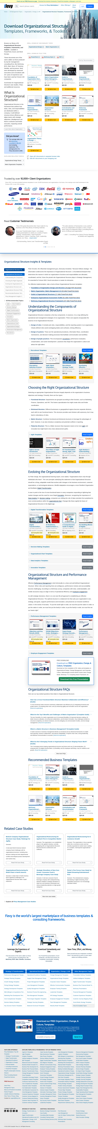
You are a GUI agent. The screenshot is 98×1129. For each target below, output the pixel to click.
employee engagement (80, 591)
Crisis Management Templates (30, 1092)
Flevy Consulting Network (10, 1075)
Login (82, 6)
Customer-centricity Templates (30, 1102)
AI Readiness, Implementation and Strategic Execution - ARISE (53, 527)
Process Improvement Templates (66, 1088)
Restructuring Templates (82, 1054)
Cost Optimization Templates (29, 1088)
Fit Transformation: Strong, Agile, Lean (69, 450)
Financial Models (9, 1064)
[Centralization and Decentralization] (69, 100)
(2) (52, 47)
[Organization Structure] (52, 100)
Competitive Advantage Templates (30, 1077)
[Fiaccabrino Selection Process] (36, 359)
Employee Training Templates (58, 988)
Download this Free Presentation (74, 679)
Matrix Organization (12, 320)
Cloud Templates (26, 1075)
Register (90, 6)
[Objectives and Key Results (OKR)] (36, 624)
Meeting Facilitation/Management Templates (66, 1069)
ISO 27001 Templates (45, 1085)
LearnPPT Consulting (52, 83)
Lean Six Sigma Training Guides (66, 1115)
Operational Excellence (37, 971)
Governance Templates (46, 1075)
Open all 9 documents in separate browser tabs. (45, 156)
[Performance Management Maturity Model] (86, 624)
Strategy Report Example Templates (85, 1085)
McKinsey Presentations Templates (66, 1067)
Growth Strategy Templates (11, 982)
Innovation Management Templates (48, 1094)
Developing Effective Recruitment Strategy (83, 368)
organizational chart (55, 501)
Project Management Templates (36, 982)
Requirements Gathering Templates (66, 1102)
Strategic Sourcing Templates (35, 1002)
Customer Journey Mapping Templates (83, 999)
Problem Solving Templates (65, 1085)
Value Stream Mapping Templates (84, 1102)
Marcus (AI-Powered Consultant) (12, 1089)
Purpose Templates (63, 1096)
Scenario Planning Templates (83, 1067)
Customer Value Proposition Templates (30, 1100)
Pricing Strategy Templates (11, 985)
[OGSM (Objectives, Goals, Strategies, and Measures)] (53, 624)
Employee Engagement (13, 313)
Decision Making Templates (11, 1002)
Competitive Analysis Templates (30, 1079)
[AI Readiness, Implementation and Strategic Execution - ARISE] (53, 518)
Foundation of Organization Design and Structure (34, 79)
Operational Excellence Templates (36, 975)
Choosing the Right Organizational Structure (15, 280)
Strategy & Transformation (15, 971)
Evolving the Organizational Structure (15, 284)
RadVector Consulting (35, 144)
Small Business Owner (82, 1113)
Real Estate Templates (64, 1100)
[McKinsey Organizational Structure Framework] (34, 100)
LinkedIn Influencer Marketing (11, 1094)
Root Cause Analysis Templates (84, 1058)
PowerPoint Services (9, 1077)
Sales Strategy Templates (82, 1064)
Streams (6, 1073)
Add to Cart (35, 89)
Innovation (10, 316)
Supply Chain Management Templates (37, 978)
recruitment (66, 339)
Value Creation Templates (82, 1100)
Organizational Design (13, 326)
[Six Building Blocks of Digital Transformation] (86, 518)
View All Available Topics (80, 1005)
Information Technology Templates (48, 1092)
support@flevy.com (15, 1098)
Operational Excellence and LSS (30, 1117)
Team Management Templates (58, 1002)
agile (83, 426)
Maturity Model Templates (57, 1005)
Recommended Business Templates (15, 293)
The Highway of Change (71, 530)
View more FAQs (61, 753)
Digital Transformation (13, 310)
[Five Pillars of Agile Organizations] (53, 443)
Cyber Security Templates (46, 1052)
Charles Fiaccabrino (36, 371)
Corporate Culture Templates (58, 982)
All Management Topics (16, 11)
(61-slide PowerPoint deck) (55, 297)
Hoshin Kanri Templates (46, 1081)
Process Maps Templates (64, 1090)
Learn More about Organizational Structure (15, 129)
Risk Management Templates (35, 995)
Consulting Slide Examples (47, 1115)
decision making (45, 498)
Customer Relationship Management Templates (30, 1098)
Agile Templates (26, 1054)
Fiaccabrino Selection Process (35, 366)
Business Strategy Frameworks (48, 1111)
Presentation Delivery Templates (82, 975)
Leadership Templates (56, 992)
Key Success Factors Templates (13, 1005)
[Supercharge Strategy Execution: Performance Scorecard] (69, 624)
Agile (8, 304)
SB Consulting (33, 113)
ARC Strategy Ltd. (34, 83)
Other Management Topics (83, 971)
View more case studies (49, 896)
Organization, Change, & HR (32, 11)
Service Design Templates (82, 1069)
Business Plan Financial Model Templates (83, 985)
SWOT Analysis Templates (82, 1062)
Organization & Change (11, 1062)
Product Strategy (80, 1111)
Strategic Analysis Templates (83, 1075)
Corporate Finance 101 (70, 83)
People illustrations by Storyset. (87, 964)
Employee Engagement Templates (59, 999)
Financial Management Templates (82, 992)
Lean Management (63, 1113)
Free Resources (62, 1111)
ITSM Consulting (35, 455)
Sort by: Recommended (85, 60)
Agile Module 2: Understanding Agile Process (84, 451)
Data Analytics (16, 304)
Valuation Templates (81, 1096)
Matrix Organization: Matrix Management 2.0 (52, 79)
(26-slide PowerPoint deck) (55, 291)
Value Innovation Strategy (82, 1117)
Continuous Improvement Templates (30, 1081)
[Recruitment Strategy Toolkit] (69, 359)
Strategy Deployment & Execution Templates (85, 1081)
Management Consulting (28, 1121)
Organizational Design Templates (59, 978)
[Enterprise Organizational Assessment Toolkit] (86, 70)
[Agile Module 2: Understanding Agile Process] (86, 443)
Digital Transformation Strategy (34, 526)
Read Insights (87, 350)
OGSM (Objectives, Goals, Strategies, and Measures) (52, 633)
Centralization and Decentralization (68, 108)
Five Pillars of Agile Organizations (52, 450)
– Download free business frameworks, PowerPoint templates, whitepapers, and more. (49, 1)
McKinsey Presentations (80, 988)
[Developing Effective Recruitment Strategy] (86, 359)
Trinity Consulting (69, 637)
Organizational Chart (12, 323)
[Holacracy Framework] (86, 100)
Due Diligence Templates (46, 1062)
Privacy (13, 1096)
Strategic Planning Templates (12, 978)
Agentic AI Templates (27, 1052)
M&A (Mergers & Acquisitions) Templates (14, 992)
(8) (34, 57)
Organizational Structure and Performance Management (15, 287)
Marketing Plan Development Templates (14, 995)
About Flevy (74, 6)
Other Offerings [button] (65, 5)
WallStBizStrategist (86, 83)
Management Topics (9, 1087)
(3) (36, 47)
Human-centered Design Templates (48, 1083)
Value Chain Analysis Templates (84, 1098)
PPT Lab (66, 113)
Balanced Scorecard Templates (36, 1005)
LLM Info (60, 1117)
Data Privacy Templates (46, 1056)
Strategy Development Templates (13, 988)
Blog (17, 1096)
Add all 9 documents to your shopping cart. (43, 158)
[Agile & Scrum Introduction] (36, 443)
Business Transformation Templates (30, 1071)
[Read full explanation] (36, 708)
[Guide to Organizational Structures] (69, 70)
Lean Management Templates (35, 985)
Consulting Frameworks (11, 1066)
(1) (60, 57)
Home (5, 11)
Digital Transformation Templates (82, 982)
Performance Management (14, 329)
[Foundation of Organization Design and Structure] (34, 70)
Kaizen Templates (44, 1098)
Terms (9, 1096)
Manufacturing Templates (64, 1058)
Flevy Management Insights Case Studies (15, 296)
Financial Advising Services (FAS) (48, 1119)
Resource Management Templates (85, 1052)
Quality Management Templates (36, 988)
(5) (48, 57)
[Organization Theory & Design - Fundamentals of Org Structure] (34, 131)
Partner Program (8, 1092)
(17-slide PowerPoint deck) (51, 294)
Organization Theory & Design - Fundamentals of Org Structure (34, 141)
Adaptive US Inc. (85, 455)
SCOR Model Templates (82, 1060)
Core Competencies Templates (12, 999)
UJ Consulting (50, 113)
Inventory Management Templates (48, 1096)
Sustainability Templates (82, 1090)
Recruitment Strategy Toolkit (67, 366)
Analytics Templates (27, 1056)
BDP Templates (26, 1060)
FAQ (5, 1096)
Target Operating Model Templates (85, 1092)
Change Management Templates (59, 975)
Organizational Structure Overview (15, 274)
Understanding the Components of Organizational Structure (15, 277)
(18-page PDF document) (56, 287)
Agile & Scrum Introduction (34, 450)
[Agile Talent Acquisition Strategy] (53, 359)
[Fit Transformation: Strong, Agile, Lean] (69, 443)
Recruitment (10, 333)
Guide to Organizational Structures (67, 79)
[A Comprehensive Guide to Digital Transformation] (69, 518)
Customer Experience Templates (82, 995)
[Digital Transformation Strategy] (36, 518)
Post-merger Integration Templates (36, 999)
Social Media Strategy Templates (82, 1002)
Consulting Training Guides (47, 1117)
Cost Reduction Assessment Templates (30, 1090)
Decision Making (11, 307)
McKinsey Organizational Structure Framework (32, 110)
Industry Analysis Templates (47, 1090)
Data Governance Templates (47, 1054)
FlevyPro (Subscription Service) (12, 1071)
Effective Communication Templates (60, 985)
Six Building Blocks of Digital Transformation (85, 526)
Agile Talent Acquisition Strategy (50, 367)
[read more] (79, 238)
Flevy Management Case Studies (25, 901)
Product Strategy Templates (65, 1092)
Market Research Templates (65, 1060)
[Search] (28, 6)
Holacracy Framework (83, 108)
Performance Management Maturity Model (84, 633)
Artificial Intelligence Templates (81, 978)
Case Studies (43, 1113)
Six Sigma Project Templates (83, 1071)
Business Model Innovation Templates (30, 1064)
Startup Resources (80, 1115)
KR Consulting (52, 530)
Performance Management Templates (14, 975)
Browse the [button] (49, 5)
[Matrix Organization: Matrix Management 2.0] (52, 70)
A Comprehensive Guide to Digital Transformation (68, 526)
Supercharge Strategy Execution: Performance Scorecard (69, 633)
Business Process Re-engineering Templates (37, 992)
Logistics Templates (63, 1054)
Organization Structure (49, 108)
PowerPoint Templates (10, 1068)
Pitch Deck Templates (63, 1077)
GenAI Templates (44, 1073)
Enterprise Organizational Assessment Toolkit (86, 79)
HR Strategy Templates (56, 995)
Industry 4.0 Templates (46, 1088)
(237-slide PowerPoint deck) (56, 301)
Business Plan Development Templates (30, 1067)
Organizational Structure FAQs (13, 290)
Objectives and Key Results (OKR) (36, 632)
